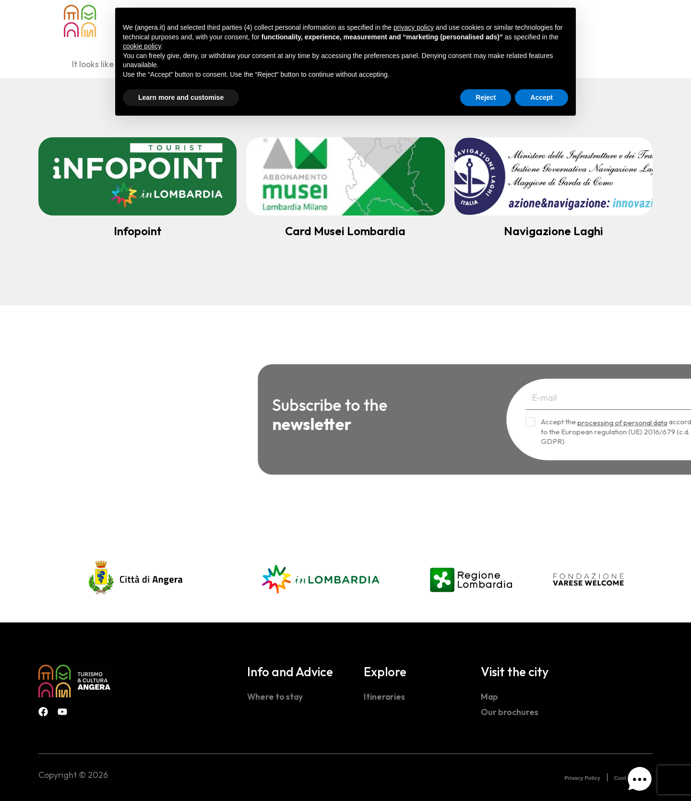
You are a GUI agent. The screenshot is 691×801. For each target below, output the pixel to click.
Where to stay (275, 696)
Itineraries (384, 696)
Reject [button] (486, 97)
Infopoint (138, 231)
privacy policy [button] (413, 27)
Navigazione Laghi (553, 231)
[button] (639, 781)
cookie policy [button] (142, 46)
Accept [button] (541, 97)
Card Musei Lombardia (345, 231)
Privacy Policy (582, 778)
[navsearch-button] (609, 19)
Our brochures (509, 711)
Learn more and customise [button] (181, 97)
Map (489, 696)
